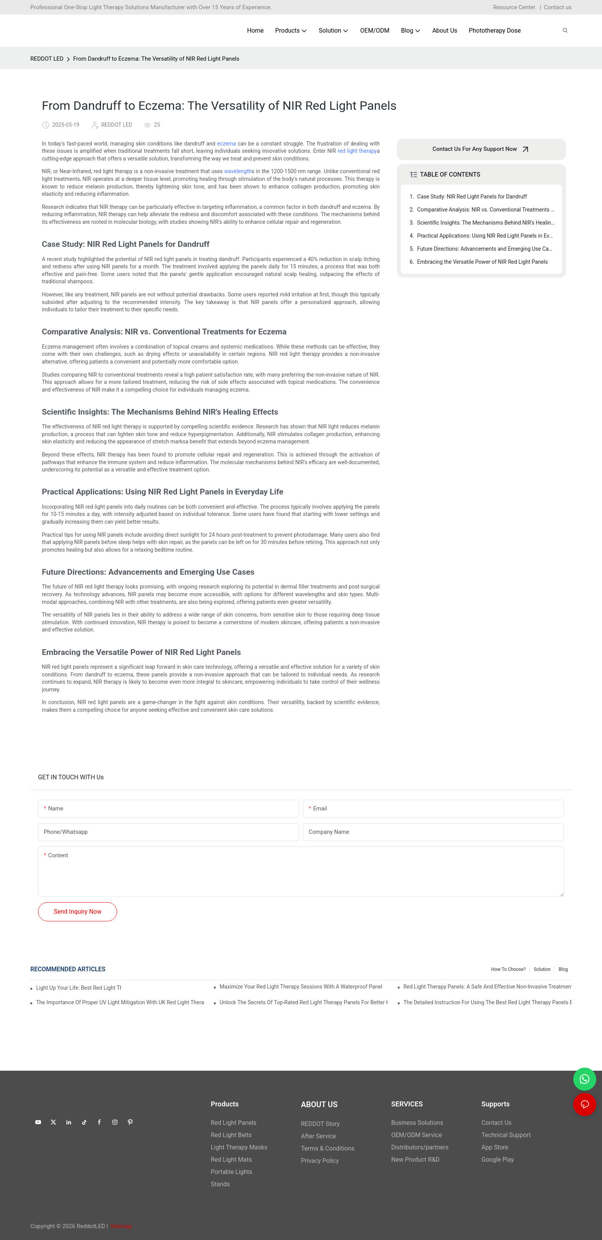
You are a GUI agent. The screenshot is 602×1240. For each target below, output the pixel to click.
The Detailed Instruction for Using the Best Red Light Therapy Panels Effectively (488, 1002)
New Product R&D (415, 1159)
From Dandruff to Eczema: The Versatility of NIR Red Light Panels (156, 58)
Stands (220, 1184)
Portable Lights (231, 1172)
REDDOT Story (320, 1124)
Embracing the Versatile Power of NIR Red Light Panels (482, 262)
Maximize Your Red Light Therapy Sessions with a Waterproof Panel (301, 987)
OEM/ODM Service (416, 1135)
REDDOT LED (46, 58)
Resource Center (514, 7)
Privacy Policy (320, 1160)
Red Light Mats (231, 1159)
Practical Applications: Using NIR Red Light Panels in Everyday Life (486, 236)
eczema (226, 144)
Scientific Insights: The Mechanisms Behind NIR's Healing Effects (486, 223)
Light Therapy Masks (239, 1147)
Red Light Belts (231, 1135)
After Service (318, 1136)
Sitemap (121, 1226)
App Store (494, 1147)
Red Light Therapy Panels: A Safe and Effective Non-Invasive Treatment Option (488, 987)
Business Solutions (417, 1122)
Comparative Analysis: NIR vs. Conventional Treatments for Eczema (486, 210)
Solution (542, 969)
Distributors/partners (419, 1147)
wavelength (237, 171)
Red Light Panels (233, 1122)
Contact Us (496, 1122)
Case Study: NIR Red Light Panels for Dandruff (472, 196)
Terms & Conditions (328, 1148)
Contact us (558, 7)
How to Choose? (508, 969)
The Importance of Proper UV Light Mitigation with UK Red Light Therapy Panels (120, 1002)
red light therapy (357, 151)
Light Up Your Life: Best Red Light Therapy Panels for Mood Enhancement (78, 988)
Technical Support (506, 1135)
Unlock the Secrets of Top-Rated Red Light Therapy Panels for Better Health (304, 1002)
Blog (563, 969)
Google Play (497, 1159)
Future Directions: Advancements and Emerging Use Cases (486, 249)
